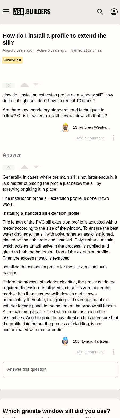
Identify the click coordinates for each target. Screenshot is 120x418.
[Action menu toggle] (113, 138)
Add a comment (90, 138)
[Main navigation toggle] (5, 11)
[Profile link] (96, 127)
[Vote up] (24, 85)
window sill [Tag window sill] (12, 60)
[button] (60, 369)
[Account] (114, 12)
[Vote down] (36, 85)
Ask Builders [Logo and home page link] (32, 11)
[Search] (100, 11)
